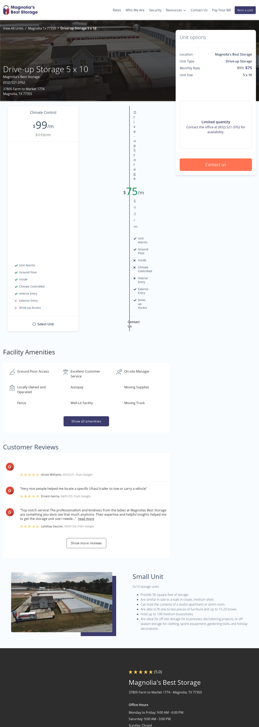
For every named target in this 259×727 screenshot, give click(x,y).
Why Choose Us (172, 698)
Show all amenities (86, 303)
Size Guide (216, 706)
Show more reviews (86, 424)
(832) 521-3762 (14, 82)
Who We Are (169, 690)
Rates (116, 698)
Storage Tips (218, 698)
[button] (11, 714)
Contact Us (120, 706)
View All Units (13, 28)
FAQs (212, 690)
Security (166, 706)
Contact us (215, 164)
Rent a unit (245, 10)
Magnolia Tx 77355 (42, 28)
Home (116, 690)
